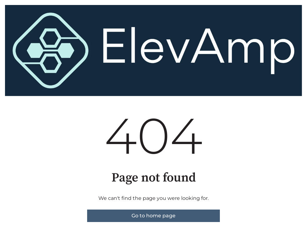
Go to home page (153, 216)
